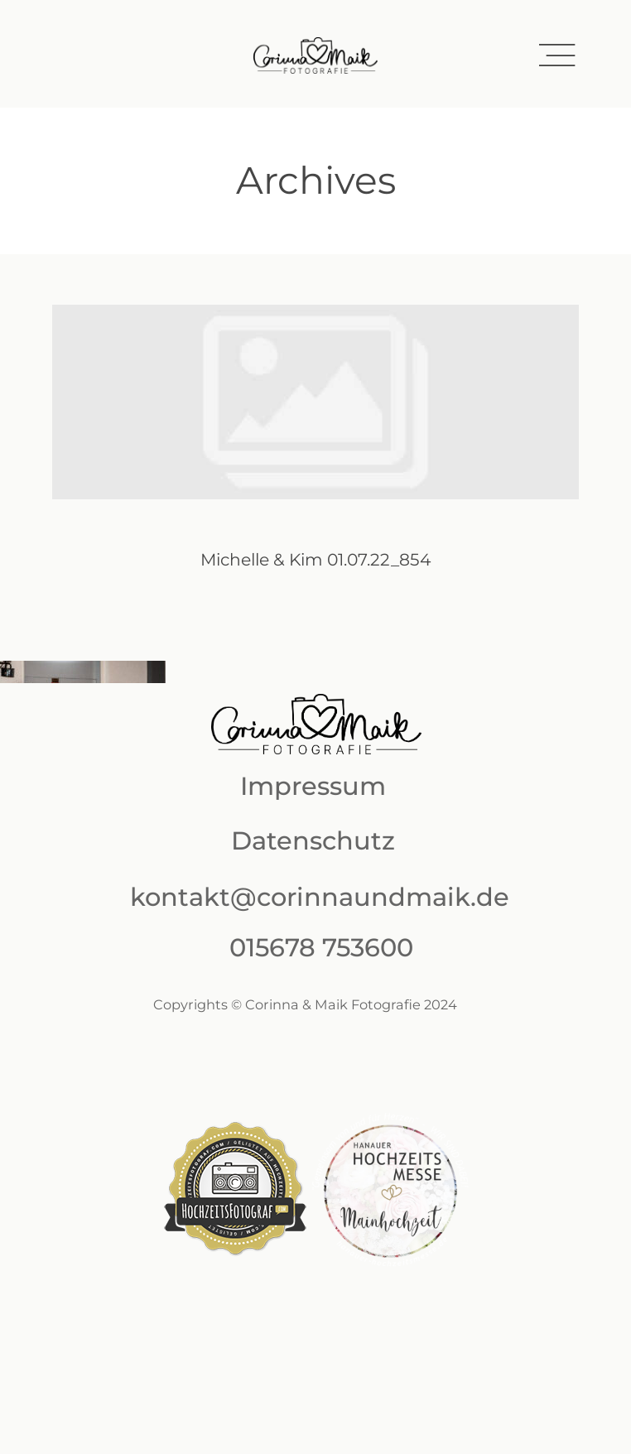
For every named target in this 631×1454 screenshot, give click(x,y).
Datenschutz (313, 840)
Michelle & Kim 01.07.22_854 (315, 457)
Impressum (313, 786)
